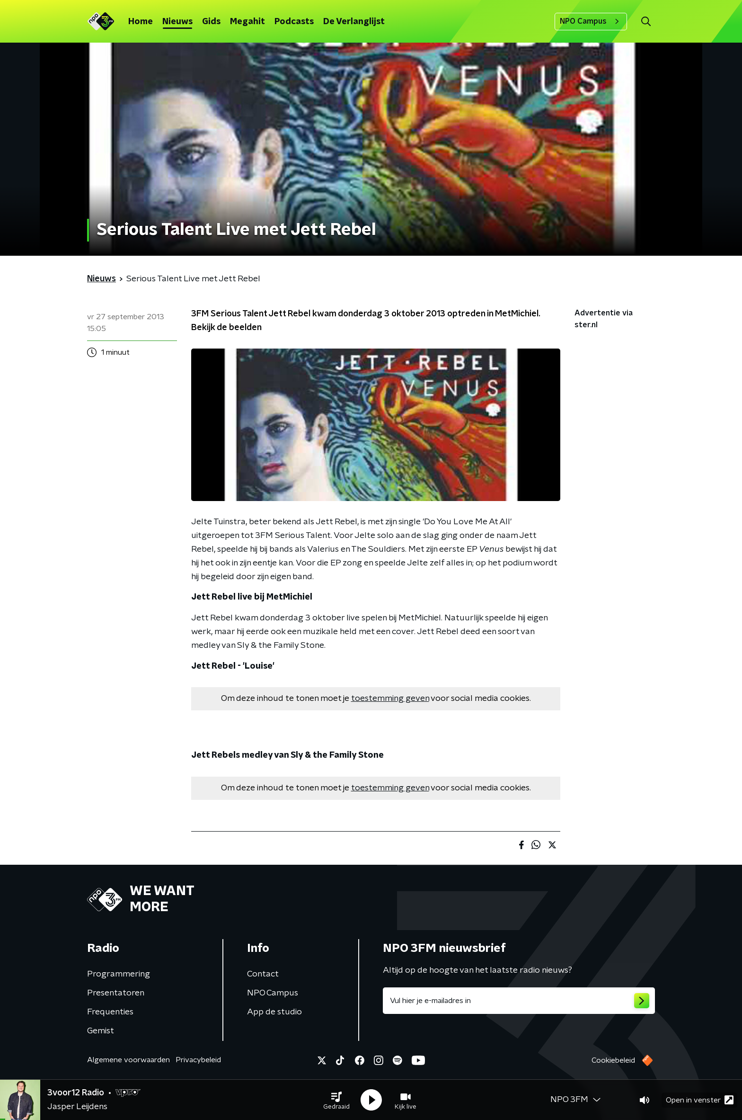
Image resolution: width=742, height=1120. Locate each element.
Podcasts (294, 22)
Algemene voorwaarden (128, 1060)
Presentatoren (115, 993)
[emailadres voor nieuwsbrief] (519, 1000)
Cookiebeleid (613, 1060)
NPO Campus (591, 21)
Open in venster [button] (699, 1099)
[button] (336, 1100)
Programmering (118, 974)
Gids (211, 22)
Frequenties (110, 1012)
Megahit (247, 22)
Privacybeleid (198, 1060)
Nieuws (177, 22)
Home (140, 22)
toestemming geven (390, 698)
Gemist (100, 1031)
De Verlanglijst (354, 22)
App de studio (274, 1012)
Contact (263, 974)
